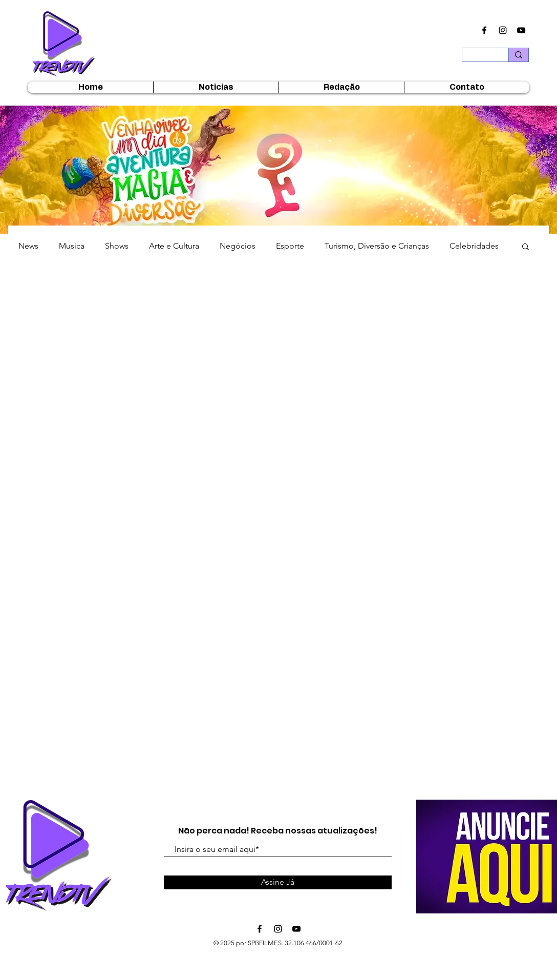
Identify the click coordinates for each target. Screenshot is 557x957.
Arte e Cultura (174, 246)
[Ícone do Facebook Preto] (484, 30)
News (28, 246)
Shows (116, 246)
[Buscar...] (477, 58)
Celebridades (474, 246)
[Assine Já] (278, 882)
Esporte (290, 246)
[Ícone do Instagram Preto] (503, 30)
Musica (71, 246)
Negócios (237, 246)
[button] (525, 247)
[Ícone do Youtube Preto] (521, 30)
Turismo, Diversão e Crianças (377, 246)
